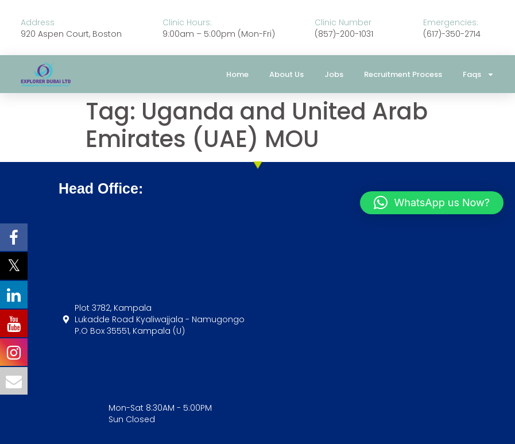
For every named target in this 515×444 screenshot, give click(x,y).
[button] (432, 202)
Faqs (478, 74)
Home (237, 74)
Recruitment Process (403, 74)
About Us (286, 74)
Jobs (333, 74)
